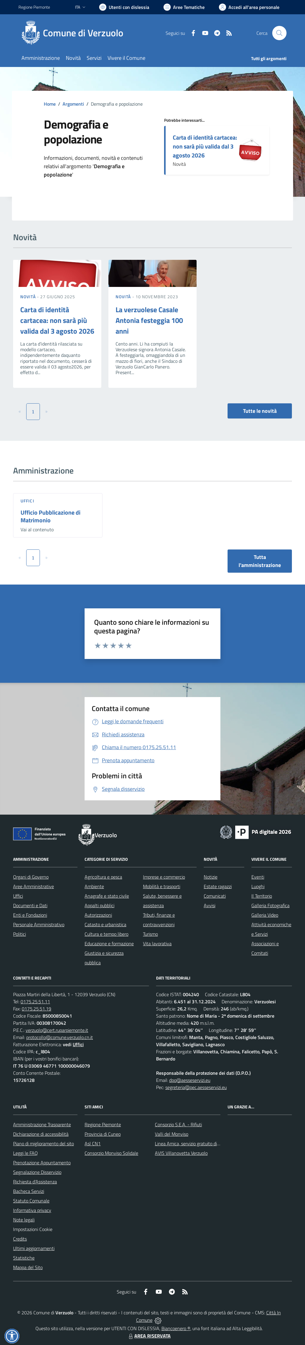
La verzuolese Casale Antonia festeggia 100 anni (149, 320)
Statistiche (24, 1257)
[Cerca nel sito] (279, 33)
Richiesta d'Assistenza (35, 1181)
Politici (19, 934)
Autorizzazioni (98, 914)
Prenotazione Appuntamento (42, 1162)
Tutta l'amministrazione (260, 561)
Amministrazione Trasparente (42, 1124)
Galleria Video (264, 914)
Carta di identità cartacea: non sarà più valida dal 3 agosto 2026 (205, 146)
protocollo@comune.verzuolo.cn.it (59, 1037)
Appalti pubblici (99, 905)
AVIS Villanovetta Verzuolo (181, 1153)
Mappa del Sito (28, 1267)
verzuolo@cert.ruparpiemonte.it (57, 1030)
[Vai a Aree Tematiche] (184, 7)
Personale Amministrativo (38, 924)
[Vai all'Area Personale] (249, 7)
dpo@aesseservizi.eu (189, 1080)
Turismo (150, 934)
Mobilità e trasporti (161, 886)
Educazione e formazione (109, 943)
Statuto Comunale (31, 1200)
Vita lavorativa (157, 943)
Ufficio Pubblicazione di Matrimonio (50, 516)
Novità (28, 296)
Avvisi (209, 905)
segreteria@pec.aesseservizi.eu (196, 1087)
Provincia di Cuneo (103, 1134)
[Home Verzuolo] (74, 33)
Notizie (210, 876)
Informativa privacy (32, 1210)
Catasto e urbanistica (105, 924)
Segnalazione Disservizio (37, 1172)
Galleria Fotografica (270, 905)
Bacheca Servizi (28, 1191)
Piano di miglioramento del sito (43, 1143)
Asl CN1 (93, 1143)
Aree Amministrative (33, 886)
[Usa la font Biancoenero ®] (124, 7)
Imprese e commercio (164, 876)
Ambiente (94, 886)
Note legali (24, 1219)
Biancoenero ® (175, 1328)
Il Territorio (261, 895)
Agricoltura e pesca (103, 876)
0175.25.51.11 (35, 1001)
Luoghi (257, 886)
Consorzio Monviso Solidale (111, 1153)
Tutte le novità (260, 411)
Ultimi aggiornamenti (34, 1248)
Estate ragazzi (218, 886)
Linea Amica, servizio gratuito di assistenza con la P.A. (207, 1143)
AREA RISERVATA (149, 1335)
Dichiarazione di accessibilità (41, 1134)
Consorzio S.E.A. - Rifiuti (178, 1124)
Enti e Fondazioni (30, 914)
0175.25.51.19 (36, 1008)
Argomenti (73, 103)
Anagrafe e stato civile (107, 895)
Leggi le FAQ (25, 1153)
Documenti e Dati (30, 905)
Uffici (27, 501)
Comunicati (215, 895)
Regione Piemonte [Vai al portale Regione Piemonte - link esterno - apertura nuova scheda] (34, 7)
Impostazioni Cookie (32, 1229)
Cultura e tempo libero (106, 934)
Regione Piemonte (103, 1124)
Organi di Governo (31, 876)
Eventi (257, 876)
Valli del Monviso (171, 1134)
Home (50, 103)
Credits (20, 1238)
